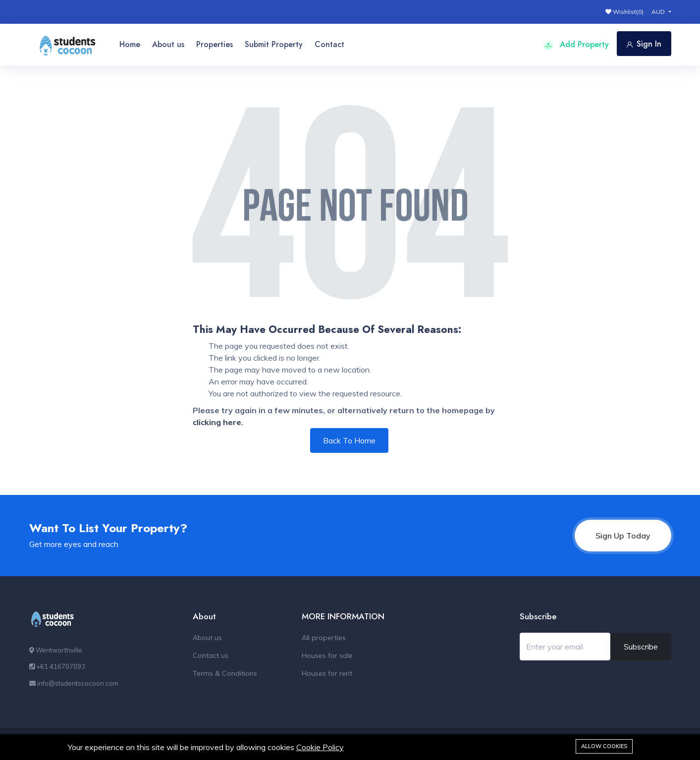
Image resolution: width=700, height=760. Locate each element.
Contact (329, 44)
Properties (214, 44)
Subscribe (641, 646)
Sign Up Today (622, 536)
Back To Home (349, 440)
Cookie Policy (320, 747)
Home (129, 44)
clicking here (217, 422)
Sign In (644, 44)
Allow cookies (604, 746)
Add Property (576, 44)
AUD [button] (658, 11)
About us (168, 44)
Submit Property (274, 44)
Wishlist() (624, 11)
